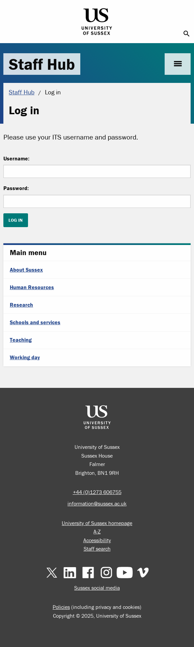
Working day (25, 357)
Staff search (97, 548)
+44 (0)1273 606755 (97, 492)
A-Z (97, 531)
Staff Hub (42, 64)
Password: (16, 188)
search (187, 34)
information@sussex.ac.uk (97, 503)
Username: (16, 158)
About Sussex (26, 269)
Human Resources (32, 287)
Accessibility (97, 540)
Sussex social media (97, 587)
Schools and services (35, 322)
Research (21, 304)
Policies (61, 607)
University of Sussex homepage (97, 523)
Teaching (21, 339)
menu (178, 64)
